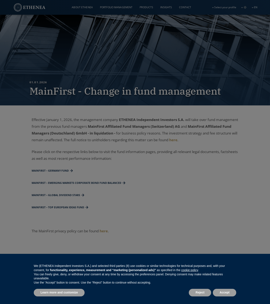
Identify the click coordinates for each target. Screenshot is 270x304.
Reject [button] (200, 292)
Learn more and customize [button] (59, 292)
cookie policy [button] (189, 270)
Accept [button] (225, 292)
